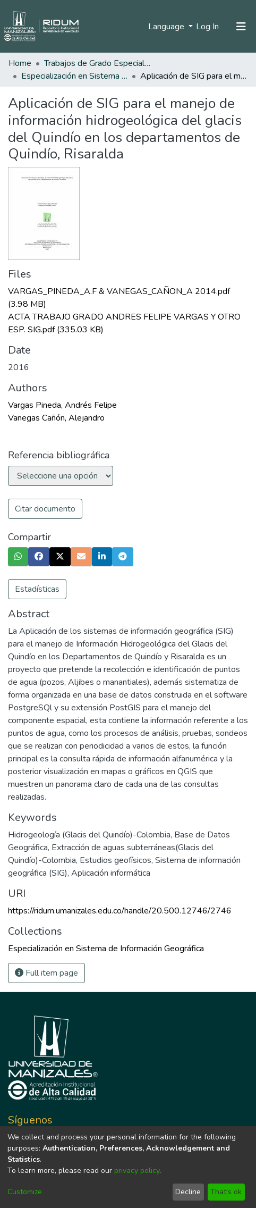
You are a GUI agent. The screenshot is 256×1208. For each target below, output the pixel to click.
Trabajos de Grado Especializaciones (97, 63)
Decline (188, 1192)
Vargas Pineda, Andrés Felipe (62, 405)
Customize (24, 1192)
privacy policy (136, 1170)
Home (19, 63)
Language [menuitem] (167, 26)
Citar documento (45, 509)
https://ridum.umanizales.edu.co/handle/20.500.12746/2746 (120, 911)
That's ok (226, 1192)
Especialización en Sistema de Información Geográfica (74, 76)
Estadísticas (37, 589)
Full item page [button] (46, 973)
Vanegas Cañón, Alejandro (56, 418)
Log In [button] (208, 26)
